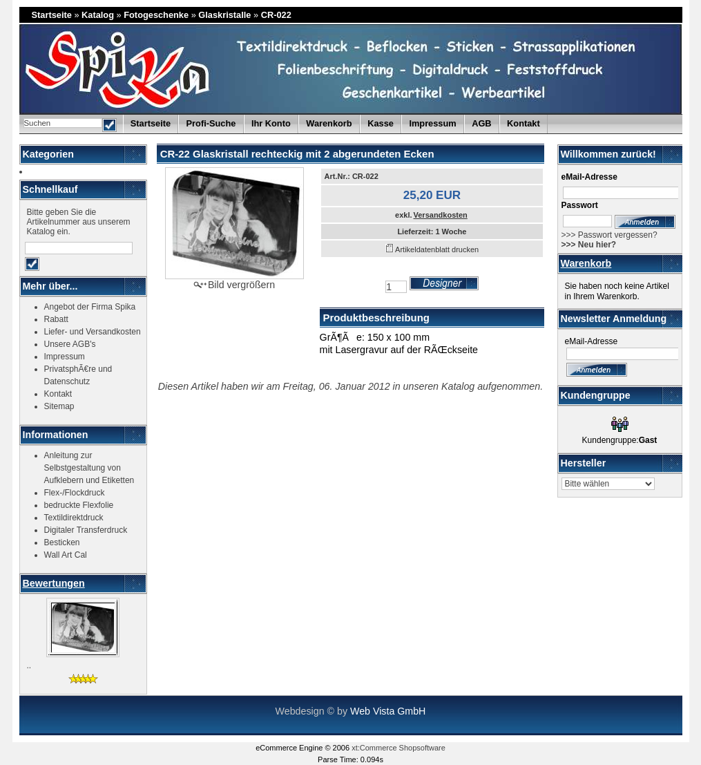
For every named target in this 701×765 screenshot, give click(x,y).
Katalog (97, 15)
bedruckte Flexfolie (79, 505)
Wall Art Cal (65, 555)
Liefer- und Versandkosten (92, 332)
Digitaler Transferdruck (86, 530)
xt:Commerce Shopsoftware (398, 748)
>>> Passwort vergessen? (609, 235)
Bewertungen (54, 583)
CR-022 (276, 15)
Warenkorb (586, 263)
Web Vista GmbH (387, 711)
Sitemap (59, 406)
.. (29, 665)
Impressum (432, 123)
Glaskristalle (224, 15)
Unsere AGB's (70, 344)
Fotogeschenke (156, 15)
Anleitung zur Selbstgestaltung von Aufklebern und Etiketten (89, 468)
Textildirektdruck (74, 517)
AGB (481, 123)
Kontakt (523, 123)
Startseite (52, 15)
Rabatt (56, 319)
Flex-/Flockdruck (74, 493)
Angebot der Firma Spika (90, 307)
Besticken (62, 542)
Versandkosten (441, 215)
